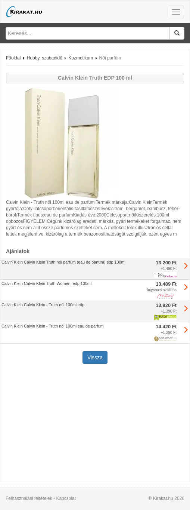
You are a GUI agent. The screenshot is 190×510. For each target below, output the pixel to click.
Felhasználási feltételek (29, 498)
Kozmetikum (80, 58)
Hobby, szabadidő (44, 58)
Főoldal (13, 58)
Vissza (95, 357)
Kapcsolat (66, 498)
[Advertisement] (95, 423)
